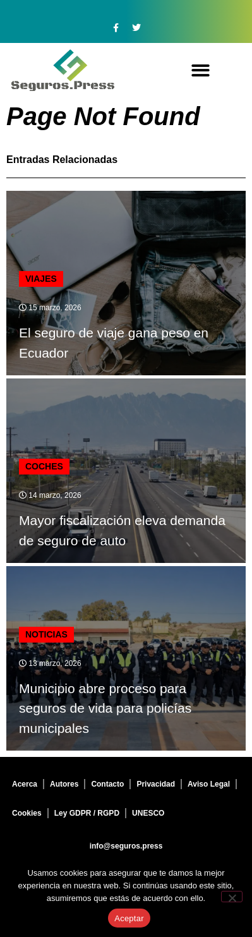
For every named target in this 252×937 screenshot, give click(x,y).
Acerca (24, 784)
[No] (232, 896)
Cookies (27, 813)
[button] (200, 70)
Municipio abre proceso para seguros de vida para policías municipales (105, 708)
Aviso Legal (209, 784)
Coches (44, 466)
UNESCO (148, 813)
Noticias (46, 634)
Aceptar (129, 918)
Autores (64, 784)
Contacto (107, 784)
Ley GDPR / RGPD (86, 813)
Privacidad (155, 784)
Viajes (41, 279)
